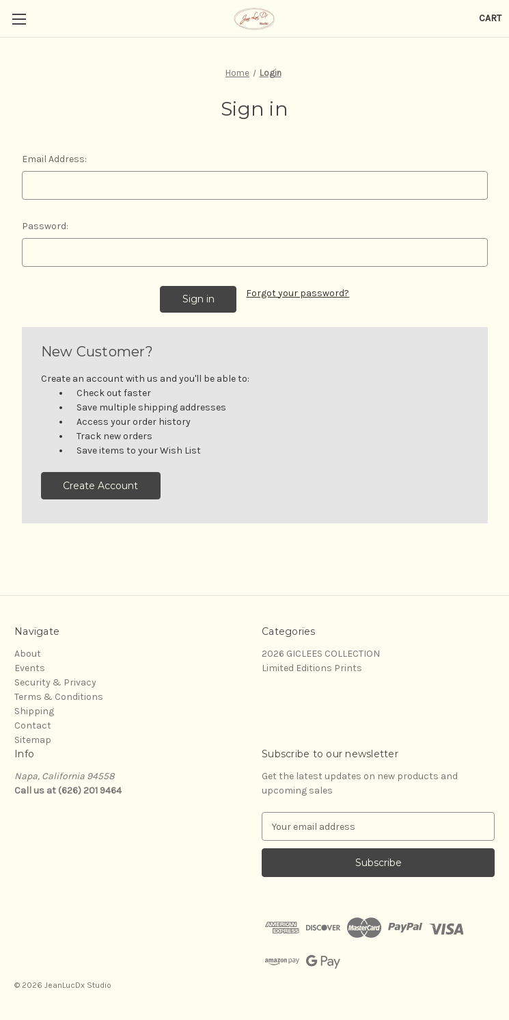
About (27, 653)
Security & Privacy (55, 682)
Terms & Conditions (58, 697)
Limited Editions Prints (312, 668)
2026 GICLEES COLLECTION (321, 653)
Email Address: (54, 159)
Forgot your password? (297, 293)
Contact (32, 725)
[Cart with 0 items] (490, 18)
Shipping (34, 711)
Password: (45, 226)
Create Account (100, 486)
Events (29, 668)
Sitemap (32, 740)
